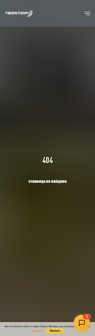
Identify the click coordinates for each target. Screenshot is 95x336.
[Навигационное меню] (87, 13)
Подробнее (37, 330)
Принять (55, 330)
